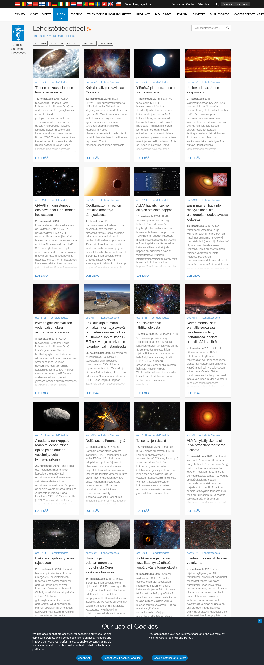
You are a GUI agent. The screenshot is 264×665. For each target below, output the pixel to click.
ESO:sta (20, 14)
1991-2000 (89, 43)
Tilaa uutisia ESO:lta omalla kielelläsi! (54, 35)
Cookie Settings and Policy (170, 657)
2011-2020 (56, 43)
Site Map (203, 4)
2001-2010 (73, 43)
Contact (191, 4)
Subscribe (178, 4)
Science (227, 4)
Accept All (84, 657)
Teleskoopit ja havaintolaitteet (109, 14)
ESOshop (76, 14)
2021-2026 (40, 43)
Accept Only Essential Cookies (122, 657)
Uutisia (60, 17)
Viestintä (182, 14)
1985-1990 (105, 43)
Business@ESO (219, 14)
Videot (46, 14)
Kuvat (34, 14)
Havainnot (143, 14)
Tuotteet (199, 14)
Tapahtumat (163, 14)
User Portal (241, 4)
